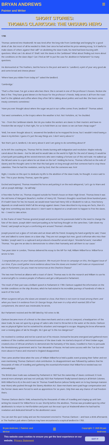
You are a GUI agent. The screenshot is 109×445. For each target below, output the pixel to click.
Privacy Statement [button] (24, 440)
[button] (103, 4)
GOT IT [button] (95, 439)
